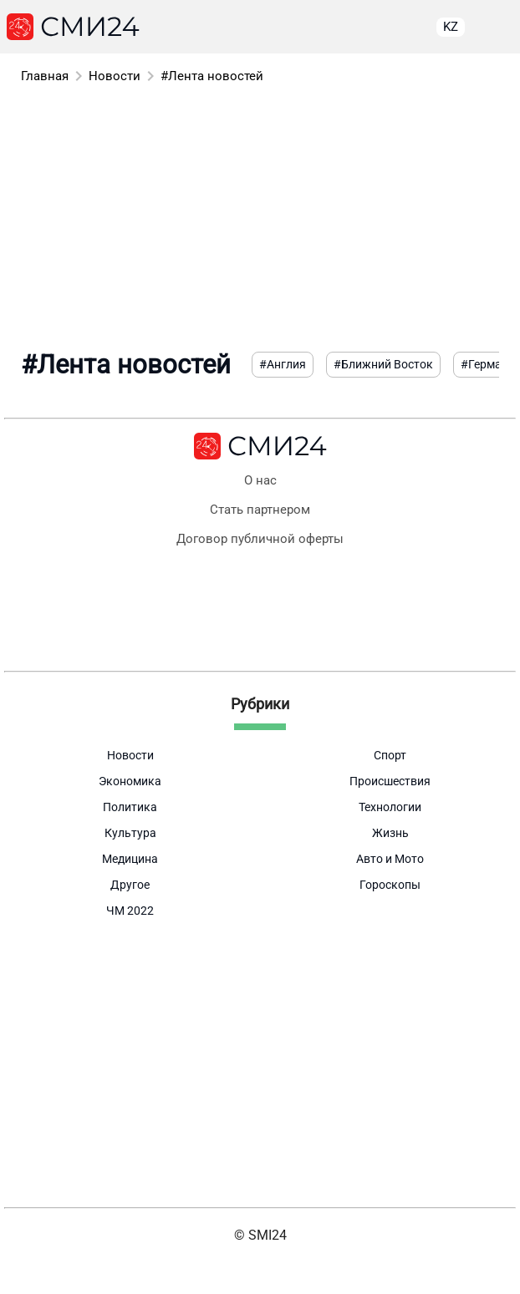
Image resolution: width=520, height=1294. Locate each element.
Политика (130, 807)
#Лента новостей (212, 76)
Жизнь (390, 833)
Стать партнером (260, 510)
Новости (114, 76)
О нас (260, 480)
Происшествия (390, 781)
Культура (130, 833)
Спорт (390, 755)
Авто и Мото (390, 858)
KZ (450, 26)
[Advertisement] (260, 215)
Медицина (130, 858)
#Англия (282, 364)
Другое (130, 884)
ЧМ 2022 (130, 910)
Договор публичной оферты (260, 539)
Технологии (390, 807)
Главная (45, 76)
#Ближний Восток (383, 364)
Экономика (130, 781)
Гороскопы (390, 884)
